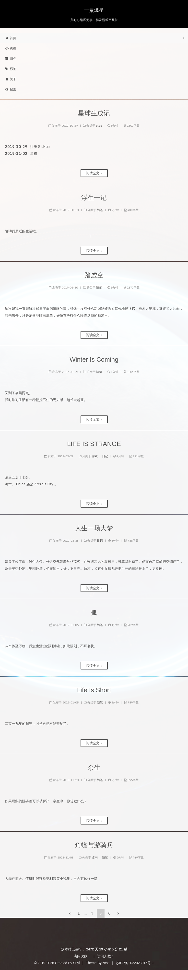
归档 (10, 58)
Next (106, 963)
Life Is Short (94, 690)
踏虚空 (94, 275)
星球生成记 (94, 113)
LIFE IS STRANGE (94, 443)
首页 (10, 38)
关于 (10, 79)
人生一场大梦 (94, 528)
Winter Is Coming (94, 359)
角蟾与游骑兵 (94, 845)
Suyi (76, 963)
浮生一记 (94, 197)
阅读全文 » (94, 173)
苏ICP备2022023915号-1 (135, 963)
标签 (10, 69)
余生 (94, 767)
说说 (10, 48)
